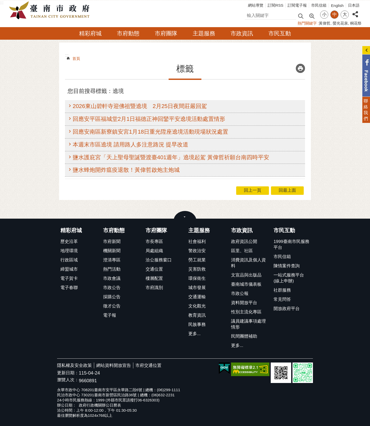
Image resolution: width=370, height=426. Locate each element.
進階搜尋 (312, 15)
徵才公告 (112, 306)
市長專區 (154, 241)
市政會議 (112, 278)
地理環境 (69, 250)
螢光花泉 (340, 23)
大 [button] (345, 14)
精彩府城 (90, 33)
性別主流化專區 (246, 312)
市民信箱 (319, 5)
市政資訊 (242, 33)
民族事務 (197, 324)
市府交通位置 (148, 365)
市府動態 (128, 33)
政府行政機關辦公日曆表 (100, 405)
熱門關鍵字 (307, 23)
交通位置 (154, 269)
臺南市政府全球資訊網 (50, 10)
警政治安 (197, 250)
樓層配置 (154, 278)
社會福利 (197, 241)
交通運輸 (197, 296)
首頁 (76, 58)
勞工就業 (197, 260)
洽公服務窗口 (159, 260)
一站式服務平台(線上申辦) (289, 278)
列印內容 (300, 68)
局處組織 (154, 250)
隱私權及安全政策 (74, 365)
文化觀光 (197, 306)
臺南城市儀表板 (246, 284)
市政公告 (112, 287)
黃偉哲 (324, 23)
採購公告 (112, 296)
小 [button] (324, 14)
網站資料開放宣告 (113, 365)
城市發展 (197, 287)
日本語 (354, 5)
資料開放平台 (244, 302)
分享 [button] (355, 11)
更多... (194, 333)
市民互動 (279, 33)
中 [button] (334, 14)
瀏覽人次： (68, 380)
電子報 (109, 315)
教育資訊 (197, 315)
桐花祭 (356, 23)
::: (2, 2)
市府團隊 (166, 33)
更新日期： (68, 372)
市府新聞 (112, 241)
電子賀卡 (69, 278)
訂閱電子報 (297, 5)
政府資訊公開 (244, 241)
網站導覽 (255, 5)
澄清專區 (112, 260)
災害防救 (197, 269)
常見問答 (282, 299)
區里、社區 (242, 250)
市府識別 (154, 287)
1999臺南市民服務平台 (291, 244)
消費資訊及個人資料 (248, 263)
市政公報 (239, 293)
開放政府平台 (287, 308)
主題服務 (204, 33)
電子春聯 (69, 287)
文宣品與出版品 (246, 275)
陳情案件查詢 (287, 265)
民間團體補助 (244, 336)
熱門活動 (112, 269)
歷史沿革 (69, 241)
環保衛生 (197, 278)
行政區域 (69, 260)
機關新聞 (112, 250)
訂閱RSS (275, 5)
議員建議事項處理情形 (248, 324)
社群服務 (282, 290)
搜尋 (249, 14)
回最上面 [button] (287, 190)
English (337, 5)
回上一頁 (252, 190)
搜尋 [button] (300, 16)
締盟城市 (69, 269)
